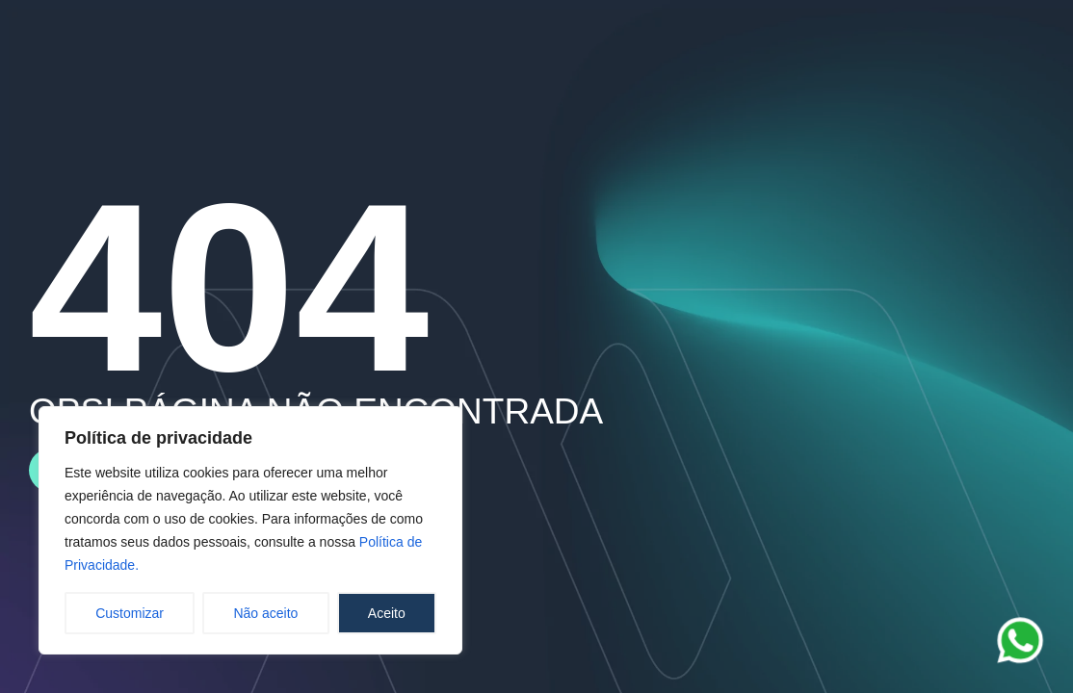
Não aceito (265, 613)
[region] (250, 530)
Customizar (129, 613)
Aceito (387, 613)
